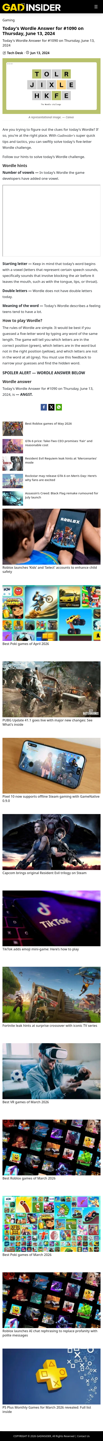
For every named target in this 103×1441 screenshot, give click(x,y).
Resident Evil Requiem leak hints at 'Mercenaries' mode (61, 460)
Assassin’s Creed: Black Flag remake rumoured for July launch (61, 495)
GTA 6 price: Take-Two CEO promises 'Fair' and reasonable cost (59, 443)
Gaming (8, 20)
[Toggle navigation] (96, 6)
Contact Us (83, 1436)
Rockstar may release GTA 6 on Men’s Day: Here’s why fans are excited (61, 478)
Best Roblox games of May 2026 (48, 423)
